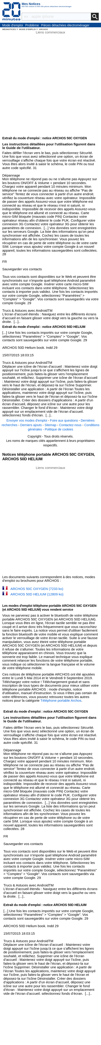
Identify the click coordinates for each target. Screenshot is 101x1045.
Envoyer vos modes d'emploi (26, 420)
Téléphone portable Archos (60, 700)
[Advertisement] (50, 520)
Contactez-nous (70, 425)
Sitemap (50, 425)
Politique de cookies (59, 429)
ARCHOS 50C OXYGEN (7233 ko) (36, 589)
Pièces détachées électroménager (65, 25)
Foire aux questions (64, 420)
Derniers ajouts (31, 425)
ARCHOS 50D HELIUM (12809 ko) (37, 594)
